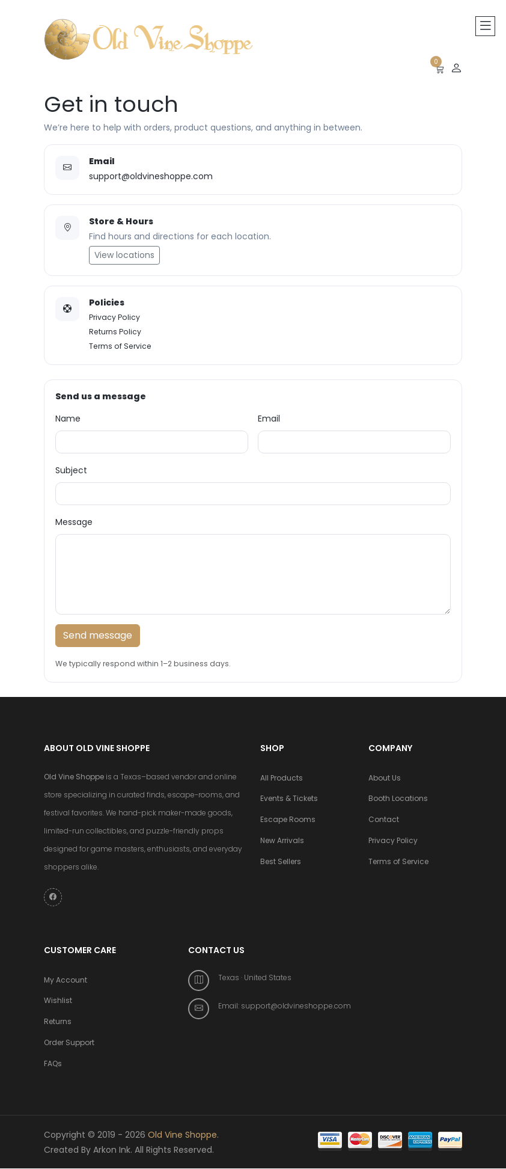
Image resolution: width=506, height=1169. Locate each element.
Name (68, 419)
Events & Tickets (289, 799)
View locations (124, 255)
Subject (71, 470)
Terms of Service (120, 346)
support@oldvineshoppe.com (151, 176)
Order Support (69, 1044)
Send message (97, 635)
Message (74, 522)
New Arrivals (282, 841)
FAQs (53, 1065)
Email (269, 419)
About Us (384, 778)
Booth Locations (398, 799)
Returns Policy (115, 332)
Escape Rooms (287, 820)
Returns (58, 1022)
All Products (281, 778)
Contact (383, 820)
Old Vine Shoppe (182, 1135)
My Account (65, 980)
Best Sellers (280, 863)
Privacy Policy (114, 317)
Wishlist (58, 1001)
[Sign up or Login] (456, 68)
